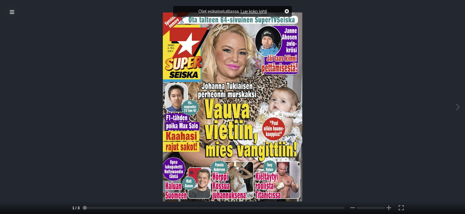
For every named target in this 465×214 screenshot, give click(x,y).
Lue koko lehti (254, 11)
